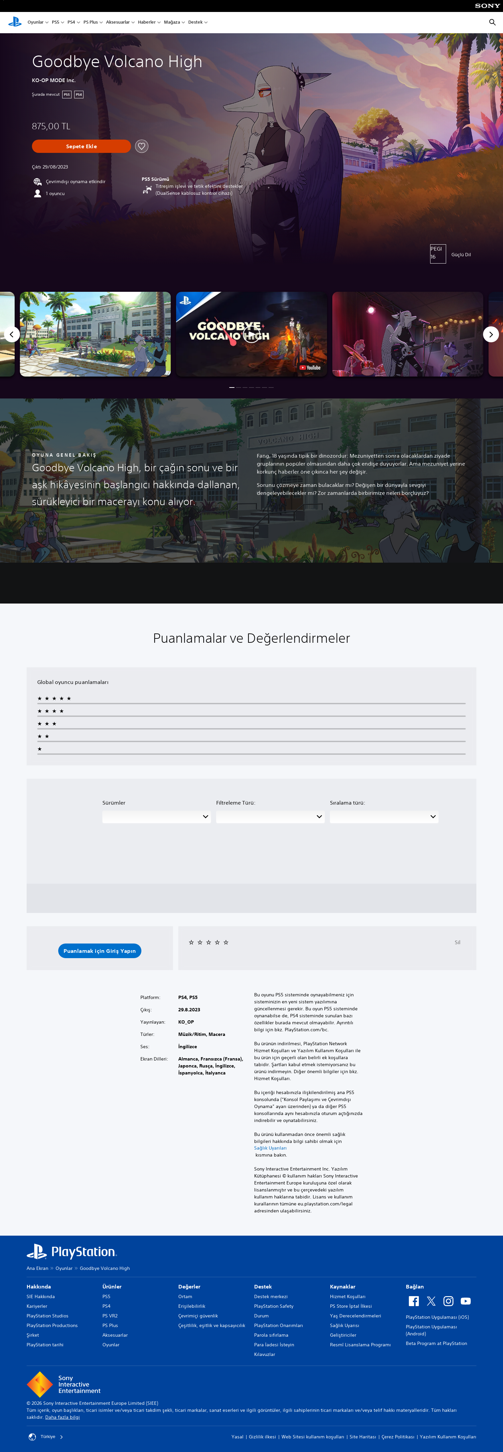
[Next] (491, 334)
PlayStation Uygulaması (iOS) (437, 1317)
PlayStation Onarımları (278, 1325)
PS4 (71, 23)
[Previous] (12, 334)
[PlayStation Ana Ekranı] (15, 23)
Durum (261, 1316)
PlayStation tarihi (45, 1345)
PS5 (55, 23)
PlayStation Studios (48, 1316)
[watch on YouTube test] (310, 368)
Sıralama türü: (347, 802)
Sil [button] (457, 942)
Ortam (185, 1296)
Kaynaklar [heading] (342, 1286)
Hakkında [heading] (39, 1286)
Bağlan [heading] (415, 1286)
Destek (195, 23)
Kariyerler (37, 1306)
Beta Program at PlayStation (436, 1343)
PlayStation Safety (273, 1306)
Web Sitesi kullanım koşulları (312, 1437)
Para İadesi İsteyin (274, 1345)
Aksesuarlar (118, 23)
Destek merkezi (271, 1296)
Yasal (238, 1437)
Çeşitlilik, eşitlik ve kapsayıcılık (211, 1325)
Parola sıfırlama (271, 1335)
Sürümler (113, 802)
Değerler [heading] (189, 1286)
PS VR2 (109, 1316)
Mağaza (172, 23)
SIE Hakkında (41, 1296)
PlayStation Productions (52, 1325)
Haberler (147, 23)
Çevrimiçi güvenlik (198, 1316)
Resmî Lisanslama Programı (360, 1345)
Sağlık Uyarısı (344, 1325)
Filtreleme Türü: (235, 802)
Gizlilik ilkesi (262, 1437)
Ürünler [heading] (111, 1286)
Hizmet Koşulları (348, 1296)
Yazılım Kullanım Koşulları (448, 1437)
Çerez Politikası (398, 1437)
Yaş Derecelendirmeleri (355, 1316)
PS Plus (91, 23)
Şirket (33, 1335)
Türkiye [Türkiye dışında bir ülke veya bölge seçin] (46, 1437)
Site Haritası (363, 1437)
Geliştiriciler (343, 1335)
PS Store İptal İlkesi (351, 1306)
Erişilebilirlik (191, 1306)
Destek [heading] (263, 1286)
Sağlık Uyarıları (270, 1148)
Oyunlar (36, 23)
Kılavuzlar (264, 1354)
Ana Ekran (37, 1268)
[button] (251, 334)
